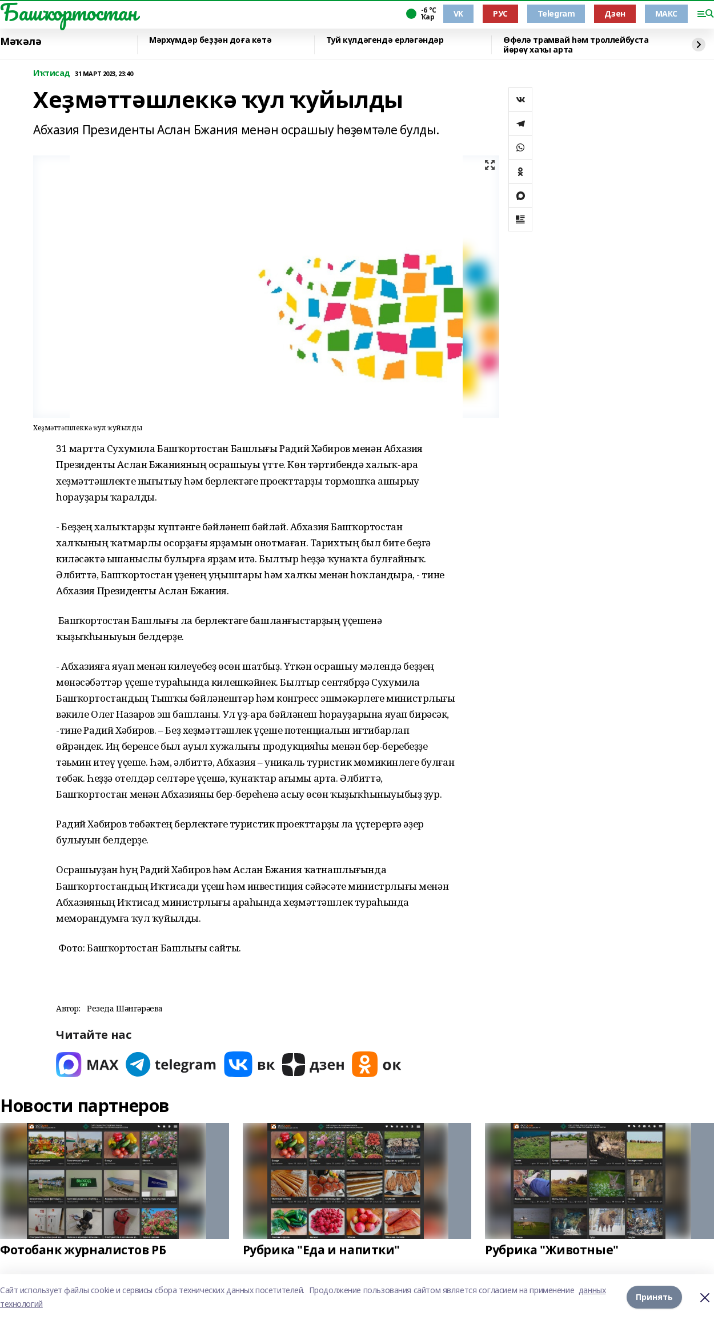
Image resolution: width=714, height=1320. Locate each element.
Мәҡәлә (20, 41)
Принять (654, 1296)
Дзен (614, 13)
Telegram (556, 13)
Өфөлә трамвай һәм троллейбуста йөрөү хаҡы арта (575, 44)
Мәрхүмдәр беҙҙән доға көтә (210, 40)
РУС (500, 13)
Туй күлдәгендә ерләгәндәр (385, 40)
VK (458, 13)
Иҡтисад (51, 73)
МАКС (666, 13)
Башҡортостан (68, 12)
